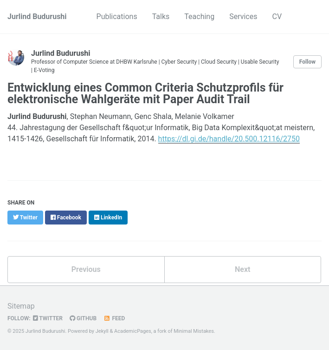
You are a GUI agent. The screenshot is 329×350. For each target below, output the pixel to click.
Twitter (48, 318)
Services (243, 16)
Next (242, 269)
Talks (161, 16)
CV (277, 16)
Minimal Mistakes (194, 331)
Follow (307, 62)
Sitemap (21, 306)
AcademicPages (132, 331)
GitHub (83, 318)
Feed (114, 318)
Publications (117, 16)
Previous (86, 269)
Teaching (199, 16)
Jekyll (102, 331)
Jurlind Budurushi (37, 16)
